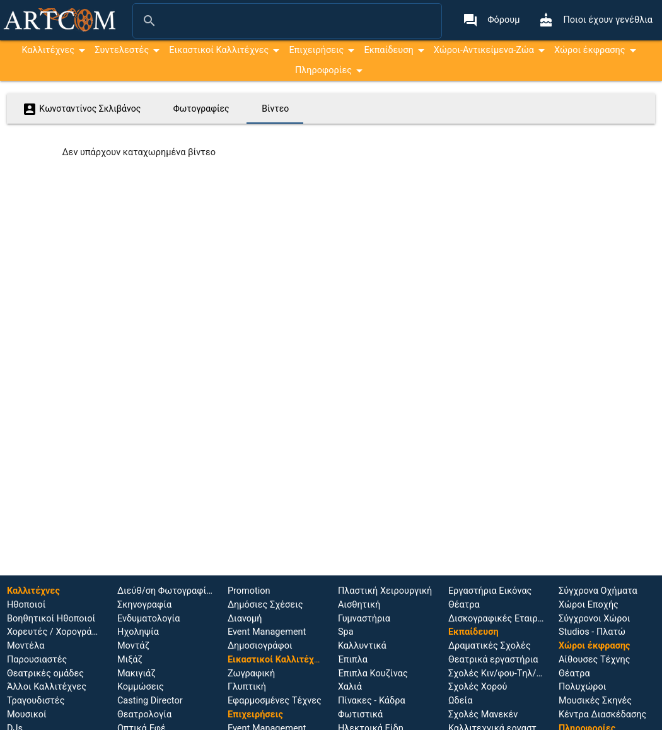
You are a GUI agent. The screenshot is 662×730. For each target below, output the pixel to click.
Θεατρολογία (144, 714)
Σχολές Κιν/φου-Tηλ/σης (500, 673)
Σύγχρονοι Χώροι (594, 618)
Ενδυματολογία (148, 618)
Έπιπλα (353, 659)
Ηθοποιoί (26, 604)
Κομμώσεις (140, 686)
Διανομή (245, 618)
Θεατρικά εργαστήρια (493, 659)
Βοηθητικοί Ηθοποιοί (51, 618)
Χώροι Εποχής (588, 604)
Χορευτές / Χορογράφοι (57, 632)
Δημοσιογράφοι (260, 645)
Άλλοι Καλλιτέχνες (46, 686)
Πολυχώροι (583, 686)
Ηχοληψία (138, 632)
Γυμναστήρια (364, 618)
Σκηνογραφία (144, 604)
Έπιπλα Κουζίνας (373, 673)
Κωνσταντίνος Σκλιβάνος (81, 109)
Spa (346, 632)
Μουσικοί (27, 714)
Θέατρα (464, 604)
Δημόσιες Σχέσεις (265, 604)
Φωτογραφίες (201, 108)
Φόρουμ (491, 20)
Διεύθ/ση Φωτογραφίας (166, 591)
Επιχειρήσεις (316, 50)
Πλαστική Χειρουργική (385, 591)
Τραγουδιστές (36, 700)
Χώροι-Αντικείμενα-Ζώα (484, 50)
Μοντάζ (133, 645)
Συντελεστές (122, 50)
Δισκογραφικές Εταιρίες (499, 618)
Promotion (249, 591)
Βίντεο (275, 108)
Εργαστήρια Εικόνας (490, 591)
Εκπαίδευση (388, 50)
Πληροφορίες (323, 70)
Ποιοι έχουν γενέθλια (595, 20)
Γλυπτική (247, 686)
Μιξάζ (129, 659)
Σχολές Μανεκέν (483, 714)
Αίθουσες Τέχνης (594, 659)
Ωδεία (460, 700)
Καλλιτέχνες (47, 50)
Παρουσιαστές (37, 659)
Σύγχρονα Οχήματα (598, 591)
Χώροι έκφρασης (589, 50)
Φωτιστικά (360, 714)
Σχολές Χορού (477, 686)
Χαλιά (350, 686)
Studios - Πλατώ (592, 632)
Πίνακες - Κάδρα (371, 700)
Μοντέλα (26, 645)
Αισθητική (359, 604)
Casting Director (150, 700)
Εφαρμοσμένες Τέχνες (275, 700)
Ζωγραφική (251, 673)
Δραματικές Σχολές (489, 645)
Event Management (267, 632)
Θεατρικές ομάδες (45, 673)
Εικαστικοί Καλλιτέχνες (219, 50)
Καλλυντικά (362, 645)
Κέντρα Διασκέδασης (602, 714)
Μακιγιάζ (136, 673)
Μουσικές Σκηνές (595, 700)
